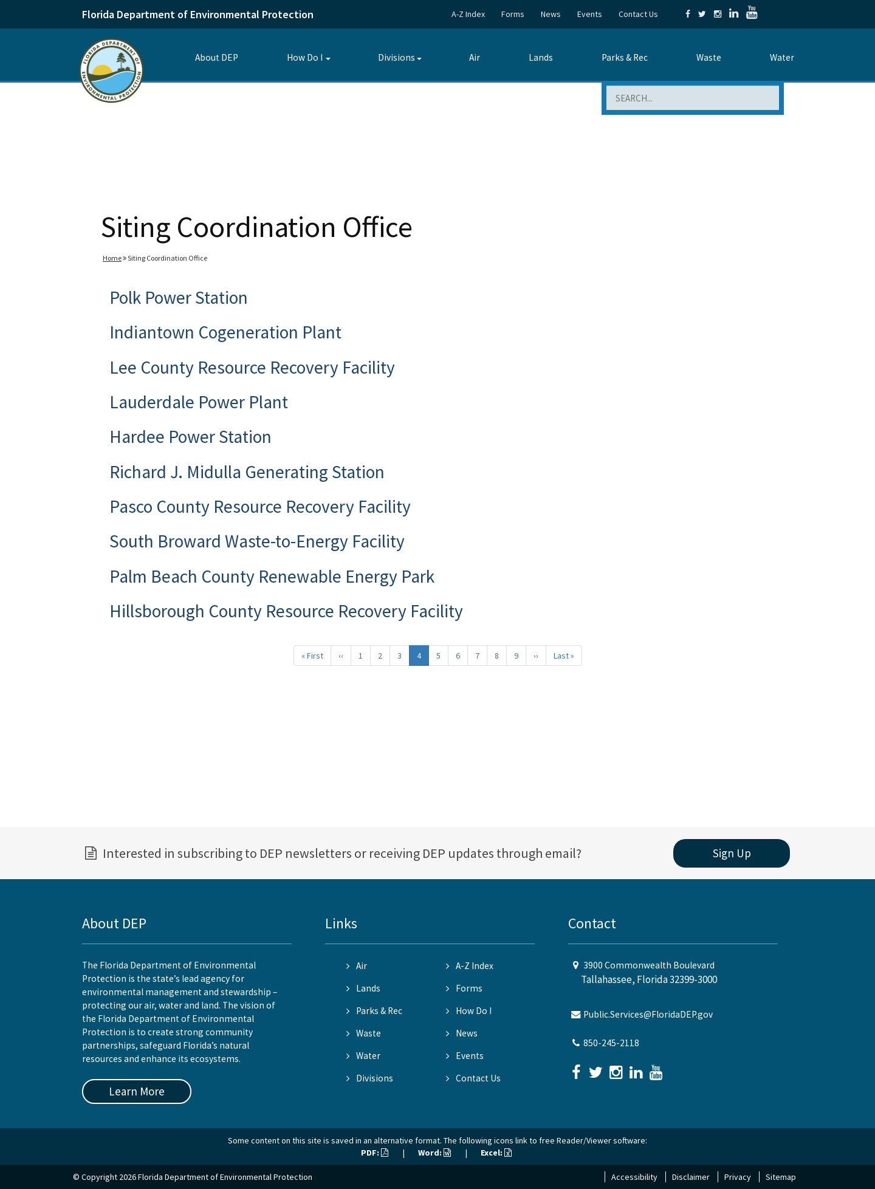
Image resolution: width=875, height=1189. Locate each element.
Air (474, 57)
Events (589, 14)
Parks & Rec (625, 57)
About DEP (216, 57)
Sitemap (781, 1176)
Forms (512, 14)
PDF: (374, 1152)
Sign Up (732, 853)
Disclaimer (691, 1176)
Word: (434, 1152)
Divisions (396, 57)
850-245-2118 (611, 1043)
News (551, 14)
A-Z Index (468, 14)
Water (782, 57)
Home (112, 257)
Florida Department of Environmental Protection (198, 14)
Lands (541, 57)
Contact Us (638, 14)
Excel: (496, 1152)
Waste (708, 57)
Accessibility (634, 1176)
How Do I (305, 57)
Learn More (137, 1091)
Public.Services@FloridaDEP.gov (648, 1014)
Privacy (737, 1176)
